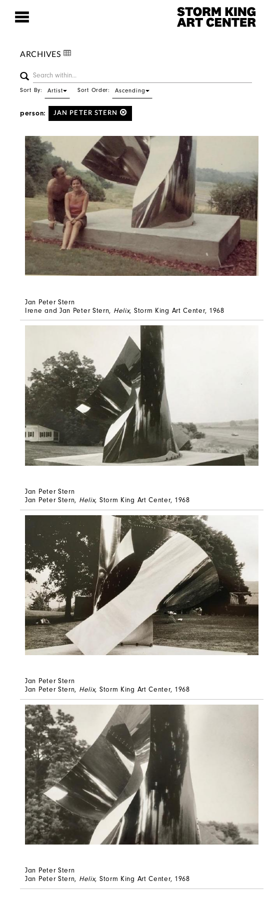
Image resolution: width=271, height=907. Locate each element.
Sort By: (45, 89)
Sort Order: (115, 89)
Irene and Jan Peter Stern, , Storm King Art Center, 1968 (124, 310)
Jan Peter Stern (90, 112)
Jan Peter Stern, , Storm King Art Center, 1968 (107, 500)
